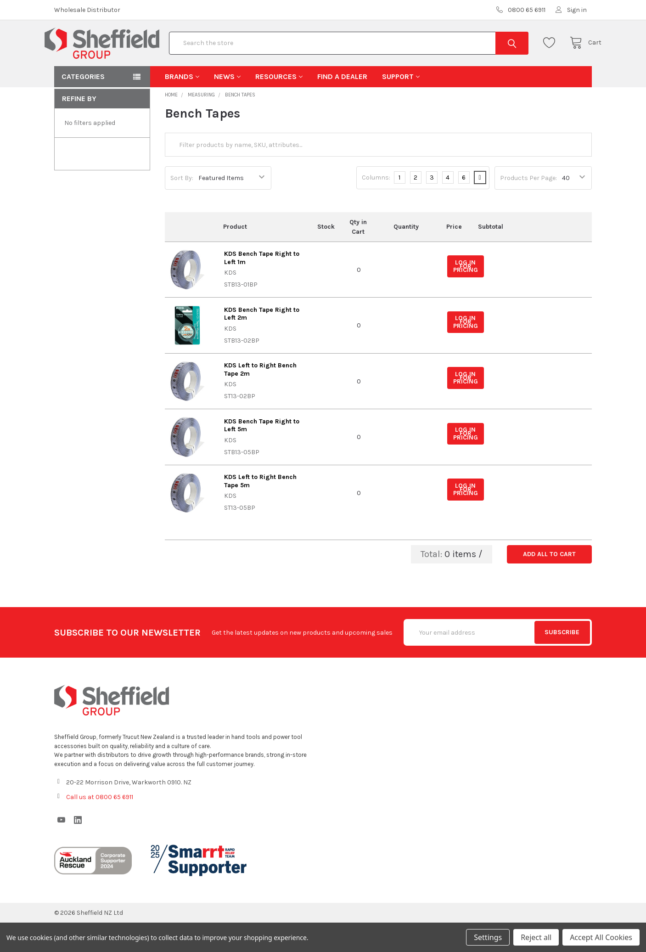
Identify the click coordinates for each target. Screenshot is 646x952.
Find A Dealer (342, 105)
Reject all (536, 937)
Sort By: (181, 207)
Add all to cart (549, 583)
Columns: (376, 207)
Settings (488, 937)
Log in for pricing (465, 296)
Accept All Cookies (601, 937)
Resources (279, 105)
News (227, 105)
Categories (83, 105)
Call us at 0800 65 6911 (99, 826)
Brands (182, 105)
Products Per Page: (528, 207)
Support (401, 105)
